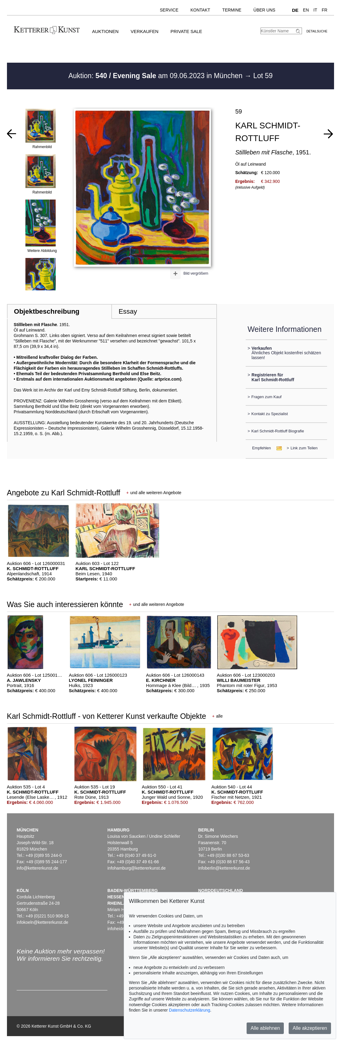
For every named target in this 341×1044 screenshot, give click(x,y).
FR (324, 10)
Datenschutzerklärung (189, 1010)
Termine (231, 10)
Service (169, 10)
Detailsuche (317, 31)
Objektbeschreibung (46, 311)
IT (315, 10)
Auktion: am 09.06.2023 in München (156, 76)
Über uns (264, 10)
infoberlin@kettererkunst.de (224, 868)
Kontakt (200, 10)
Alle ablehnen (265, 1028)
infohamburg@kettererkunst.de (136, 868)
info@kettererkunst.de (37, 868)
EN (306, 10)
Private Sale (186, 31)
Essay (128, 311)
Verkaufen (145, 31)
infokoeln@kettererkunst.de (42, 922)
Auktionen (105, 31)
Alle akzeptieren (310, 1028)
